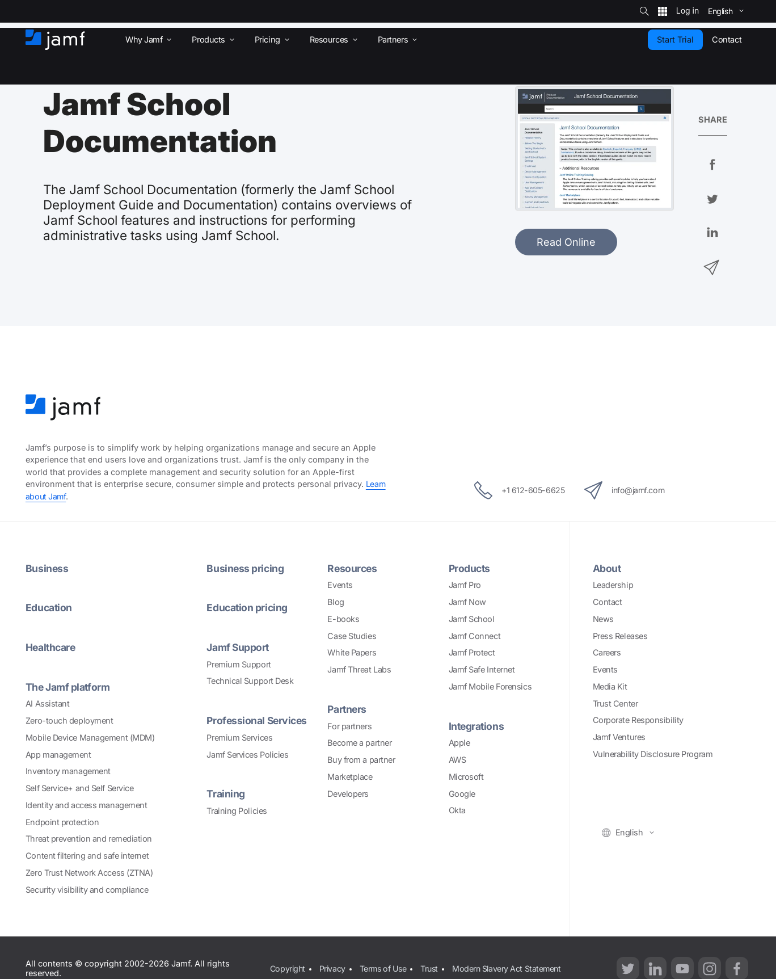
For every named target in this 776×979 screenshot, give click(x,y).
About (607, 568)
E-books (343, 619)
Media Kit (610, 686)
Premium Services (239, 737)
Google (462, 794)
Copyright (287, 962)
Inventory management (68, 771)
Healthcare (52, 647)
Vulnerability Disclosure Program (653, 754)
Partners (347, 709)
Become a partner (359, 742)
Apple (459, 742)
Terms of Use (385, 962)
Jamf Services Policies (247, 754)
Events (339, 585)
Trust (433, 962)
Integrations (477, 726)
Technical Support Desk (249, 681)
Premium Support (238, 664)
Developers (348, 794)
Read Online (566, 242)
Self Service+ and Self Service (80, 788)
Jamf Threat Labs (359, 669)
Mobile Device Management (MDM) (90, 737)
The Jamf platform (68, 687)
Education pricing (247, 608)
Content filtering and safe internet (87, 855)
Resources (352, 568)
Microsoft (466, 776)
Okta (457, 810)
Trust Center (615, 703)
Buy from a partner (361, 759)
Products (470, 568)
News (603, 619)
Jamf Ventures (619, 737)
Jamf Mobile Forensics (490, 686)
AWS (457, 759)
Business (47, 568)
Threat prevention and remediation (89, 838)
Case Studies (351, 636)
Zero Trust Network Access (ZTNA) (89, 872)
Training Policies (236, 811)
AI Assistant (48, 703)
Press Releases (620, 636)
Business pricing (245, 568)
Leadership (613, 585)
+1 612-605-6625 (515, 490)
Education (49, 608)
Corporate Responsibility (638, 720)
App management (58, 754)
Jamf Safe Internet (482, 669)
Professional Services (258, 720)
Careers (607, 652)
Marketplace (349, 776)
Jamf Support (238, 647)
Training (225, 794)
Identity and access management (86, 805)
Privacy (333, 962)
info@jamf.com (628, 490)
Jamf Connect (475, 636)
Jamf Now (467, 602)
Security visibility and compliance (87, 889)
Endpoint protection (62, 822)
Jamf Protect (472, 652)
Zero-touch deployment (69, 720)
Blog (335, 602)
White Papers (351, 652)
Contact (607, 602)
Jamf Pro (465, 585)
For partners (349, 726)
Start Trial (675, 39)
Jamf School (472, 619)
